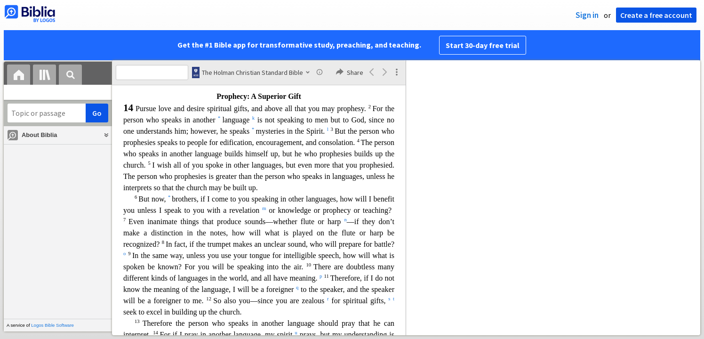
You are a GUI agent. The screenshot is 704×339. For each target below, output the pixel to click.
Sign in (587, 15)
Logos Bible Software (52, 325)
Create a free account (656, 15)
